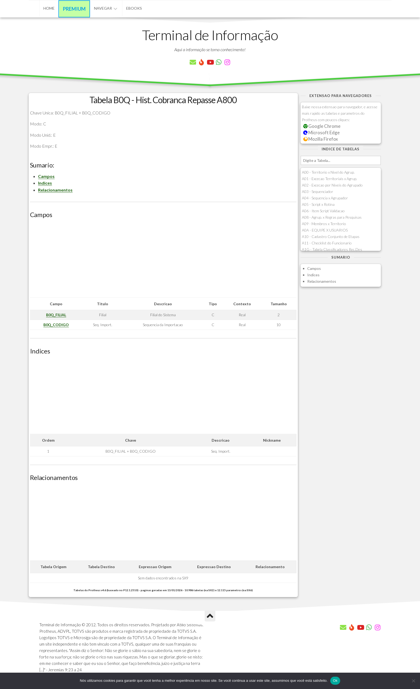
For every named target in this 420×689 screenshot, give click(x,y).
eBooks (134, 8)
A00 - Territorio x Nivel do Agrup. (328, 172)
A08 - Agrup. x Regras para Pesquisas (332, 217)
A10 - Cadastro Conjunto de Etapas (330, 236)
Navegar (103, 8)
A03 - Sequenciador (317, 191)
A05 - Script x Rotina (318, 204)
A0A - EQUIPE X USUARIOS (325, 230)
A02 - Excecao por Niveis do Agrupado (332, 185)
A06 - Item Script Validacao (323, 210)
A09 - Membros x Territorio (324, 223)
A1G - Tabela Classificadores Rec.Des (332, 249)
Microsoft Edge (321, 132)
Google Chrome (322, 126)
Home (49, 8)
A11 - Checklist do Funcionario (327, 243)
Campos (46, 176)
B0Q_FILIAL (56, 314)
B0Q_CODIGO (56, 324)
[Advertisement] (163, 259)
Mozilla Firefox (320, 139)
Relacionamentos (55, 189)
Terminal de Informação (210, 35)
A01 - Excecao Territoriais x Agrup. (329, 178)
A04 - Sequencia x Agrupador (325, 198)
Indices (45, 182)
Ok (335, 681)
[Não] (413, 680)
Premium (74, 9)
